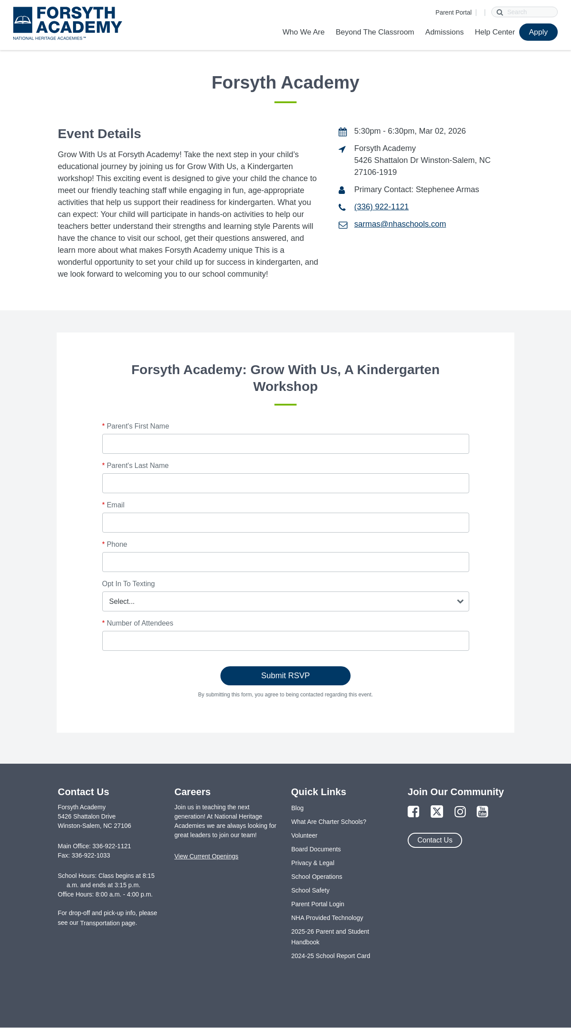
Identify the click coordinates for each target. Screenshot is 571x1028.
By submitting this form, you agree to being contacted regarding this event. (285, 695)
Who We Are (303, 32)
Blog (297, 808)
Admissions (444, 32)
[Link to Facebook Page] (413, 812)
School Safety (310, 890)
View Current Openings (206, 856)
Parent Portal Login (317, 904)
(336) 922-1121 (381, 206)
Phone (114, 544)
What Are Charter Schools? (329, 821)
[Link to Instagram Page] (460, 812)
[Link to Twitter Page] (437, 812)
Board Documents (316, 849)
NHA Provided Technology (327, 917)
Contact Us (434, 840)
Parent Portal (454, 12)
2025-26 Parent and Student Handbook (330, 937)
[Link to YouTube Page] (482, 812)
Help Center (495, 32)
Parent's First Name (136, 426)
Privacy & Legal (312, 862)
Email (113, 505)
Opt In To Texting (128, 583)
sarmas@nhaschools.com (400, 224)
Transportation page (107, 923)
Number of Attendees (138, 623)
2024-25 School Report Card (330, 955)
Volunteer (304, 835)
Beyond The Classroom (375, 32)
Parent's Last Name (135, 465)
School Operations (316, 876)
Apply (538, 32)
